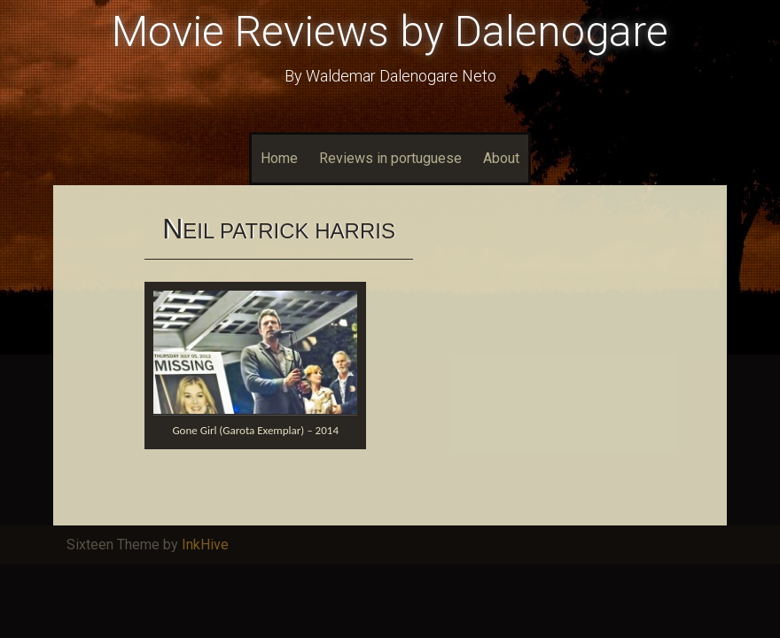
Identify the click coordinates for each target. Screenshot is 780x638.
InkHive (205, 544)
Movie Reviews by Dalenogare (390, 31)
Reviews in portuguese (390, 158)
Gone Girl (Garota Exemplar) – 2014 (255, 430)
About (501, 158)
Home (279, 158)
